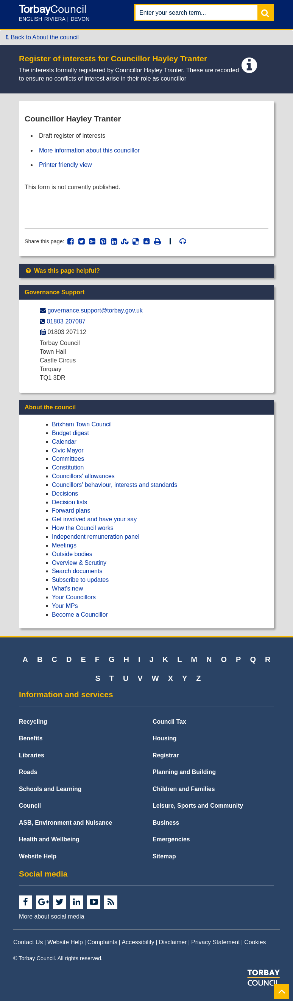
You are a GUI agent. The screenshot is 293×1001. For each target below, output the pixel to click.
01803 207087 (66, 321)
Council (30, 805)
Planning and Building (184, 772)
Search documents (77, 571)
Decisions (65, 493)
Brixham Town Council (82, 424)
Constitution (68, 467)
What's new (67, 588)
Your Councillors (74, 597)
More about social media (51, 916)
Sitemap (164, 856)
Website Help (37, 856)
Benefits (30, 738)
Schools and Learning (50, 789)
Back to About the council (42, 37)
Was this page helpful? (62, 270)
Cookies (255, 942)
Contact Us (28, 942)
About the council (50, 407)
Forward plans (71, 510)
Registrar (166, 755)
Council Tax (169, 721)
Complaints (102, 942)
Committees (68, 458)
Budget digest (70, 433)
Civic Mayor (68, 450)
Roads (28, 772)
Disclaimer (173, 942)
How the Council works (83, 528)
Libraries (31, 755)
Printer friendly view (65, 165)
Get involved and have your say (94, 519)
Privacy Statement (215, 942)
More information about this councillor (89, 150)
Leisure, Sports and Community (198, 805)
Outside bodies (72, 554)
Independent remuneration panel (95, 536)
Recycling (33, 721)
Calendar (64, 441)
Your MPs (65, 606)
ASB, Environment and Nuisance (65, 822)
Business (166, 822)
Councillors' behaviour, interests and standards (114, 485)
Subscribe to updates (80, 580)
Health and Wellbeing (49, 839)
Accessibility (138, 942)
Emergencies (171, 839)
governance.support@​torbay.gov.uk (94, 310)
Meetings (64, 545)
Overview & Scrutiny (79, 563)
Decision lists (69, 502)
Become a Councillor (80, 614)
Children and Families (184, 789)
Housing (164, 738)
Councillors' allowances (83, 476)
